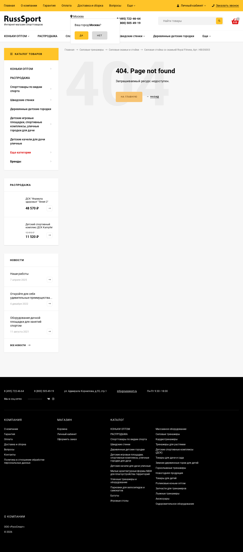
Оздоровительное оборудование (175, 503)
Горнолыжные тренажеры (171, 468)
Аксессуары (162, 498)
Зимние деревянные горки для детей (177, 462)
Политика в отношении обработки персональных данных (24, 461)
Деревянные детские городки (127, 449)
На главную (129, 96)
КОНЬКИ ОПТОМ (120, 429)
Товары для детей (166, 478)
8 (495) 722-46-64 (129, 18)
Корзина (62, 429)
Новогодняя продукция (169, 473)
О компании (29, 5)
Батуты (114, 495)
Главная (9, 5)
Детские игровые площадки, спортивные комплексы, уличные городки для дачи (129, 457)
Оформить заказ (67, 439)
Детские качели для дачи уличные (130, 466)
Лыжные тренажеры (167, 493)
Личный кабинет (67, 434)
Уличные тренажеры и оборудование (123, 481)
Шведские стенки (120, 444)
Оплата (67, 5)
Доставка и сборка (90, 5)
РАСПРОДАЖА (119, 434)
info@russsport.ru (127, 391)
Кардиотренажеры (167, 439)
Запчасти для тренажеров (171, 488)
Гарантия (49, 5)
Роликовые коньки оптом (171, 483)
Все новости (20, 345)
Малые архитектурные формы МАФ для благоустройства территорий (131, 473)
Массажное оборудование (171, 429)
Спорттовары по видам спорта (128, 439)
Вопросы (115, 5)
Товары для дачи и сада (170, 457)
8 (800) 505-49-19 (129, 23)
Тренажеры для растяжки (171, 444)
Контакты (10, 454)
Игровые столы (119, 500)
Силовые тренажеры (168, 434)
